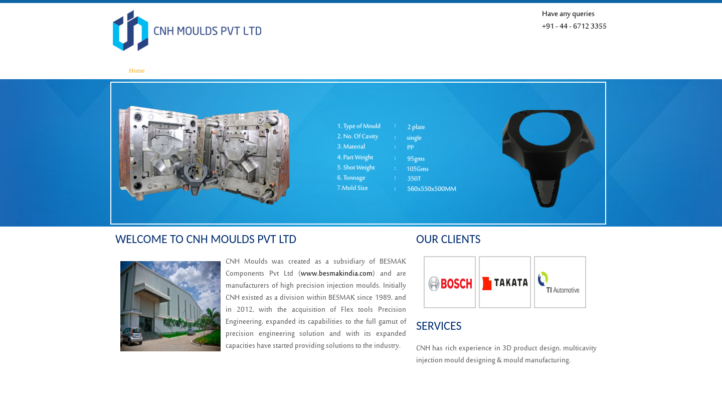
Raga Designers (571, 396)
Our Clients (414, 70)
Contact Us (468, 70)
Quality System (357, 70)
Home (137, 70)
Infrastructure (250, 70)
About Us (196, 70)
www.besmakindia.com (337, 274)
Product (305, 70)
